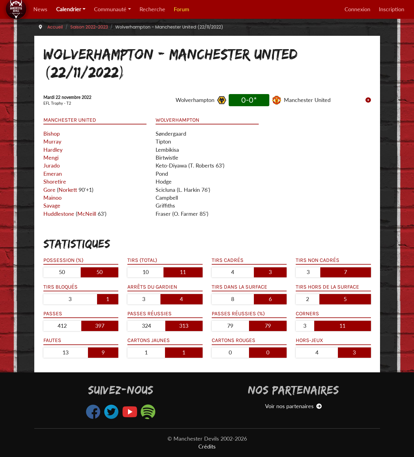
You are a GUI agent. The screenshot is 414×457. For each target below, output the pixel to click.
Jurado (51, 165)
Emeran (52, 174)
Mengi (51, 157)
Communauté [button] (110, 9)
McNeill (86, 214)
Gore (49, 190)
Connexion (357, 9)
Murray (52, 141)
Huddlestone (58, 214)
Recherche (152, 9)
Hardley (52, 150)
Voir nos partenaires (293, 406)
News (40, 9)
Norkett (68, 190)
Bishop (51, 133)
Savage (51, 205)
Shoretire (54, 181)
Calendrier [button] (68, 9)
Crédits (207, 446)
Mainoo (52, 198)
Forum (181, 9)
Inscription (391, 9)
